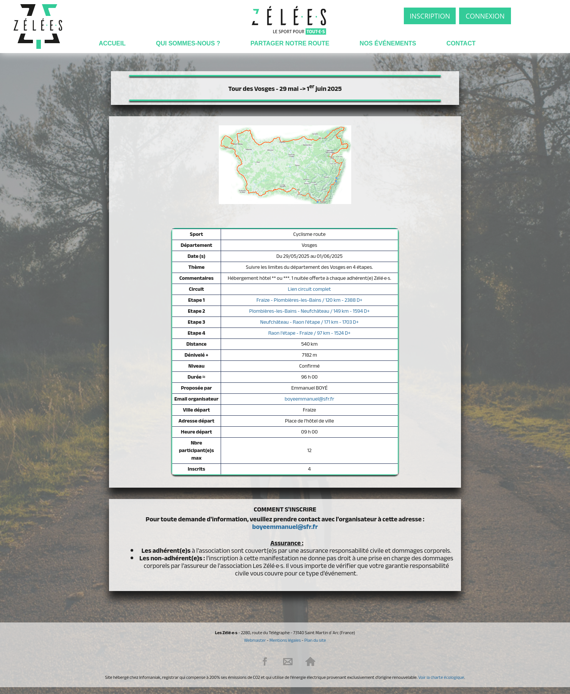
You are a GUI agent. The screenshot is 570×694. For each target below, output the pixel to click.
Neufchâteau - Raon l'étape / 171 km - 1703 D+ (309, 322)
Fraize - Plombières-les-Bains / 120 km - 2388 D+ (309, 300)
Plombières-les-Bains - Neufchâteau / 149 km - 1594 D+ (309, 311)
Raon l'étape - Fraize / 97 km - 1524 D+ (309, 333)
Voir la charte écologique (441, 677)
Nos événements (388, 43)
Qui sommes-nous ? (188, 43)
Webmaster (255, 640)
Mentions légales (285, 640)
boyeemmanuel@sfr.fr (309, 399)
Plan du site (315, 640)
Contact (460, 43)
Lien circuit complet (309, 289)
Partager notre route (290, 43)
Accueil (112, 43)
